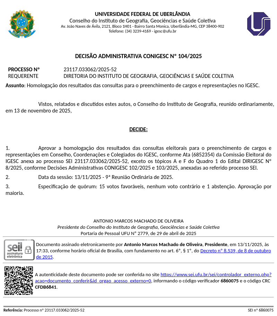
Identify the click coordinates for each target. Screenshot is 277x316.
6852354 (203, 154)
